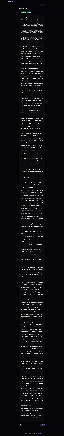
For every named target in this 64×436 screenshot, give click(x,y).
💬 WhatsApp (24, 12)
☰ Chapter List (42, 5)
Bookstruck (10, 1)
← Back (20, 5)
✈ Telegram (29, 12)
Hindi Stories (40, 433)
